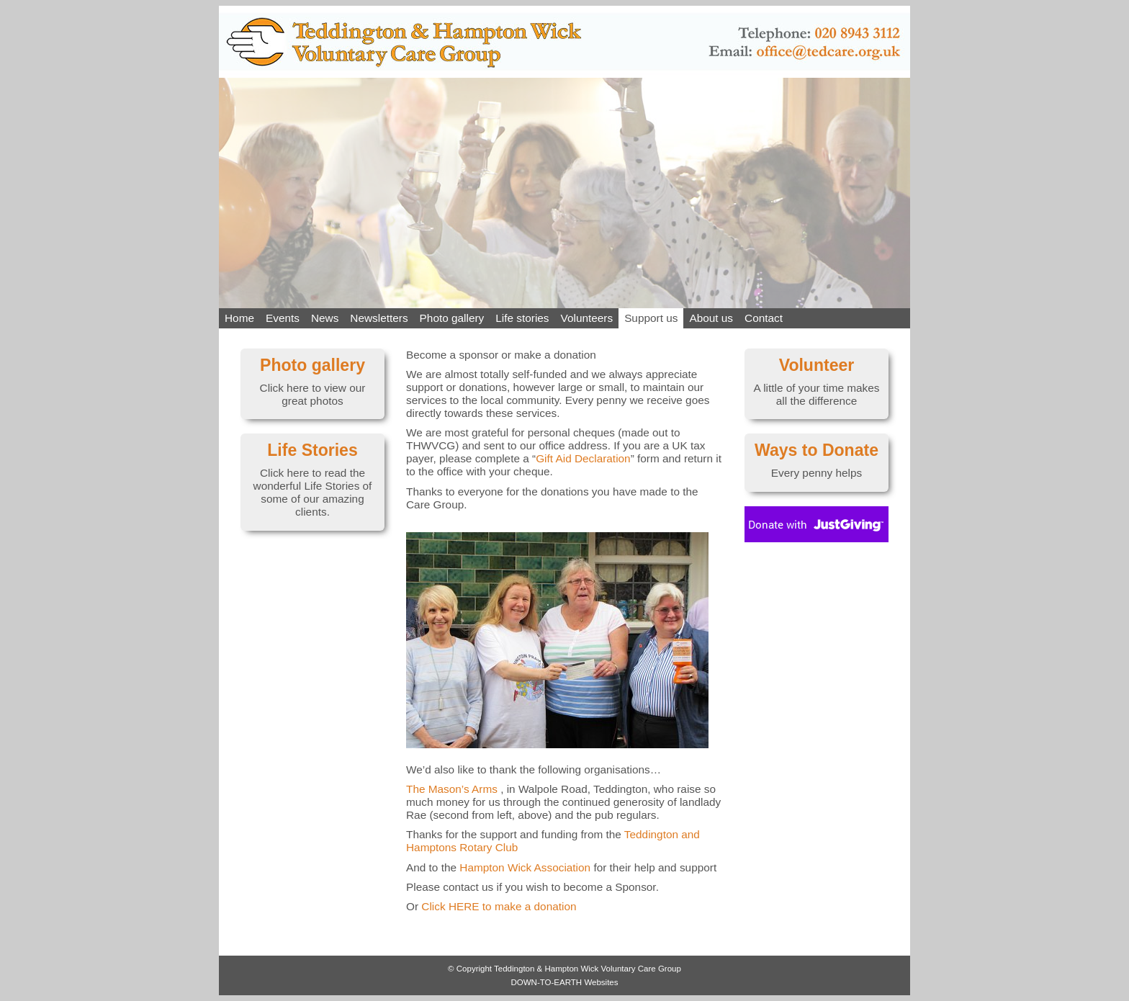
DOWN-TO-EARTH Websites (564, 982)
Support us (651, 318)
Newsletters (379, 318)
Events (283, 318)
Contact (764, 318)
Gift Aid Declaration (583, 458)
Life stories (522, 318)
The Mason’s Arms (452, 789)
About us (711, 318)
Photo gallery (452, 318)
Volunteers (587, 318)
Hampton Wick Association (524, 867)
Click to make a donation (498, 906)
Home (239, 318)
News (324, 318)
